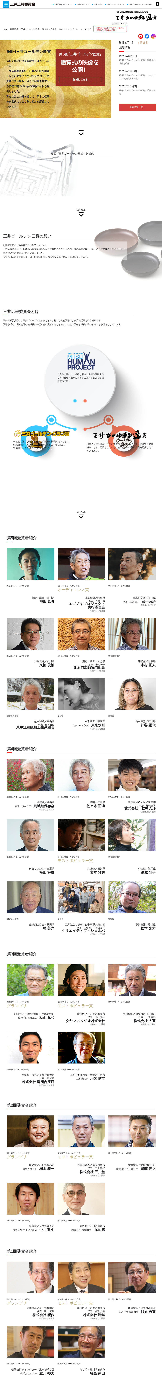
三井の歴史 (98, 4)
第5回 (111, 29)
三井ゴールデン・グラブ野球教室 (141, 4)
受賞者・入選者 (49, 29)
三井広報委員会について (63, 4)
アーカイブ (86, 29)
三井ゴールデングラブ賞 (115, 4)
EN (122, 23)
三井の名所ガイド (83, 4)
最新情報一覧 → (138, 107)
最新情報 (14, 29)
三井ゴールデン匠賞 (30, 29)
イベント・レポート (68, 29)
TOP (5, 29)
